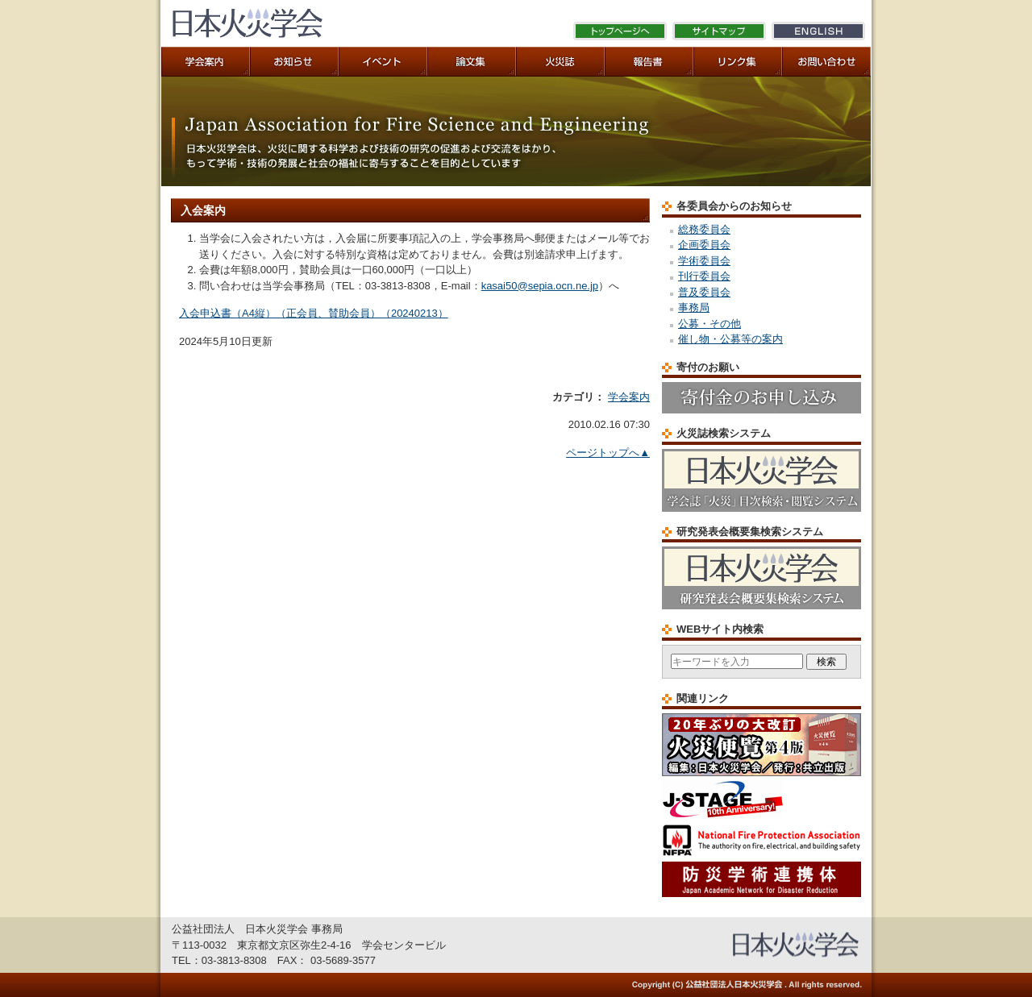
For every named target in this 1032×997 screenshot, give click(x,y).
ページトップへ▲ (608, 453)
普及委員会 (704, 292)
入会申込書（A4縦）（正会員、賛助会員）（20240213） (313, 313)
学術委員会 (704, 261)
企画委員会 (704, 245)
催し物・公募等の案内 (730, 339)
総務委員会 (704, 229)
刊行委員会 (704, 276)
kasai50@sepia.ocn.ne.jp (539, 286)
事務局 (694, 307)
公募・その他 (709, 324)
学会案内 (629, 397)
